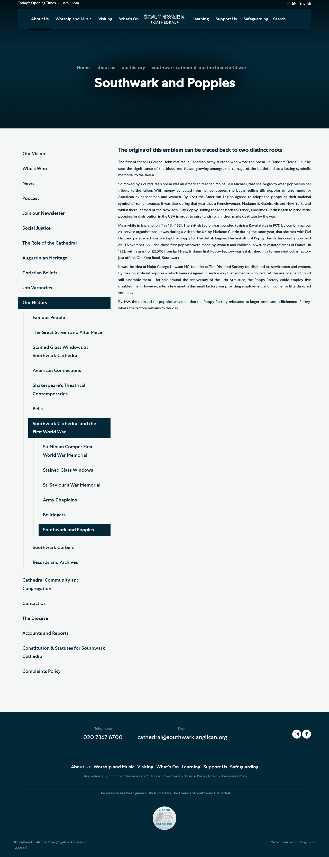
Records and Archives (55, 562)
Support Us (226, 19)
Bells (38, 409)
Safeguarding (256, 19)
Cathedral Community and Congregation (50, 584)
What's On (129, 19)
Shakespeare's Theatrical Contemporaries (59, 389)
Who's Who (34, 168)
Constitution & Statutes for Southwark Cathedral (63, 652)
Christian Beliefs (39, 273)
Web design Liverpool (286, 842)
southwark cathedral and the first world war (199, 68)
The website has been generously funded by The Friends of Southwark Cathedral (164, 793)
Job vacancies (135, 776)
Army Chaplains (60, 500)
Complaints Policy (41, 671)
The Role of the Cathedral (49, 243)
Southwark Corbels (53, 547)
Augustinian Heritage (44, 258)
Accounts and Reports (45, 633)
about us (105, 68)
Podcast (30, 198)
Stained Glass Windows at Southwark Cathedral (60, 351)
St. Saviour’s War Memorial (71, 485)
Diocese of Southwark (165, 776)
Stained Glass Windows (68, 470)
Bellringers (54, 515)
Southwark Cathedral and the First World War (64, 428)
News (28, 183)
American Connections (57, 370)
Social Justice (36, 228)
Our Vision (33, 154)
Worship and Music (74, 19)
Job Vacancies (37, 288)
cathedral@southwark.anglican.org (182, 737)
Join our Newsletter (43, 213)
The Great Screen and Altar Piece (67, 332)
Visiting (105, 19)
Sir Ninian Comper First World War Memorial (68, 451)
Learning (201, 19)
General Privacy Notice (201, 776)
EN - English (301, 3)
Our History (35, 303)
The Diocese (35, 618)
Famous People (49, 317)
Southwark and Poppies (68, 530)
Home (83, 68)
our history (133, 68)
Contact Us (33, 603)
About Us (40, 19)
